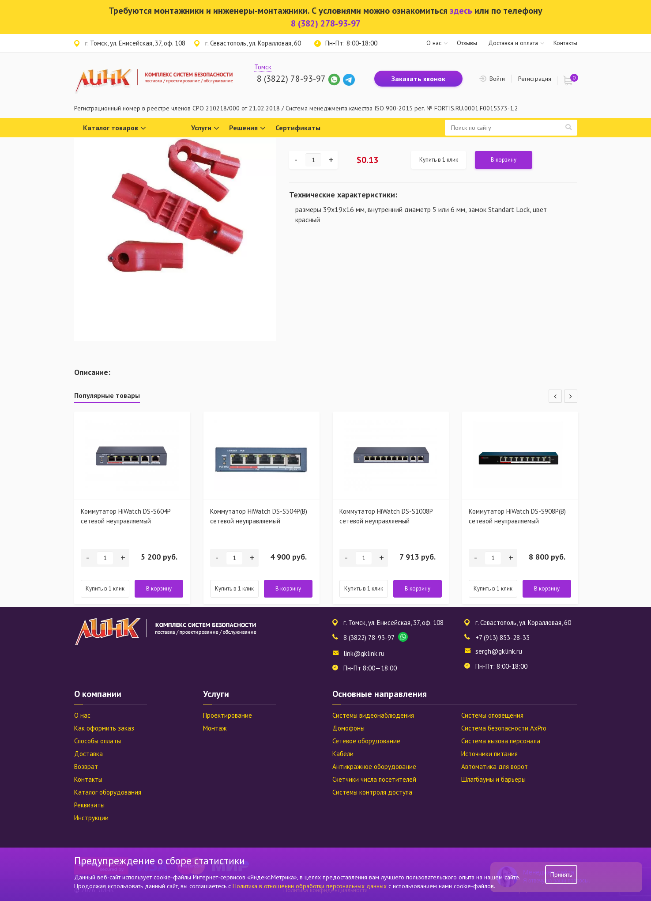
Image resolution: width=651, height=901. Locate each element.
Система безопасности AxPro (503, 728)
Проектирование (227, 715)
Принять (561, 874)
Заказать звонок (418, 78)
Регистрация (534, 79)
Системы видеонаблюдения (373, 715)
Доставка (88, 754)
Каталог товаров (114, 128)
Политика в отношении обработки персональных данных (310, 886)
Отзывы (467, 43)
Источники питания (489, 754)
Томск (262, 67)
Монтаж (214, 728)
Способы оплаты (97, 741)
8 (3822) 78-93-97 (291, 78)
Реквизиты (89, 805)
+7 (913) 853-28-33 (502, 637)
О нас (433, 42)
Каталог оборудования (107, 792)
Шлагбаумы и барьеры (493, 779)
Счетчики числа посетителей (374, 779)
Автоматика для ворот (494, 766)
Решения (247, 128)
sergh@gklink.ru (498, 651)
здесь (461, 10)
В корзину (503, 159)
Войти (497, 79)
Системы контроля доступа (372, 792)
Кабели (343, 754)
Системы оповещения (492, 715)
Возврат (86, 766)
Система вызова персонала (500, 741)
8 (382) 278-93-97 (326, 23)
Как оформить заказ (104, 728)
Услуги (205, 128)
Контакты (565, 43)
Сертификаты (297, 127)
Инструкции (91, 818)
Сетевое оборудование (366, 741)
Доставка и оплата (513, 42)
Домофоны (348, 728)
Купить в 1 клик (438, 159)
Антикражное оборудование (374, 766)
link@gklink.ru (363, 653)
